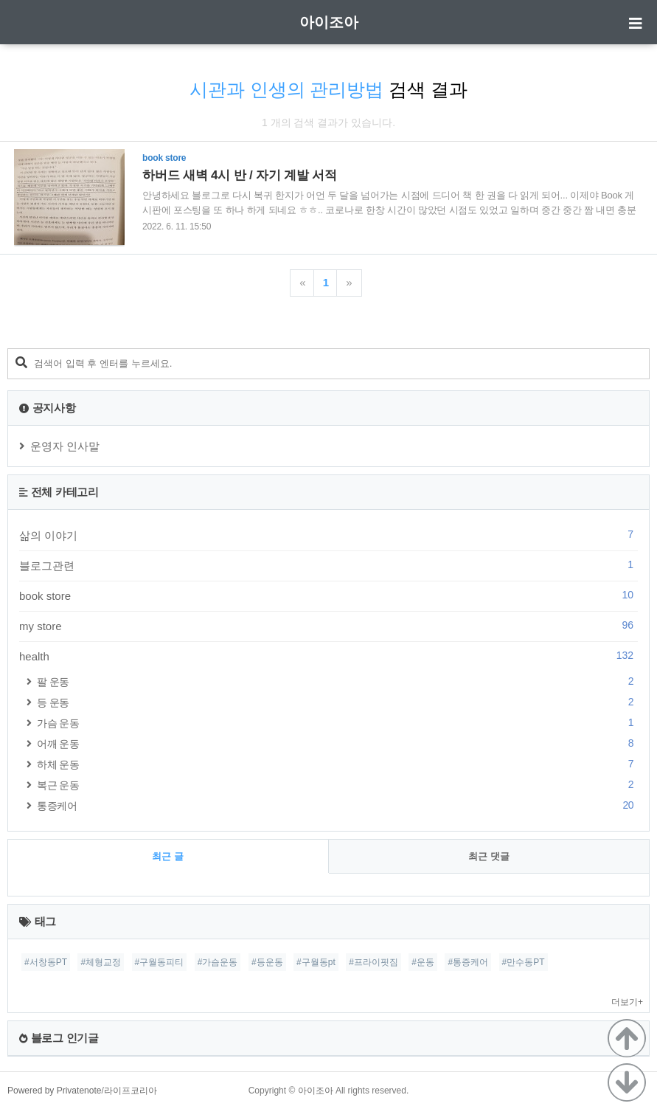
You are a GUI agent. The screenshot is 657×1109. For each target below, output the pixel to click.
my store (328, 625)
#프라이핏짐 (373, 962)
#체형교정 (100, 962)
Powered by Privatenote (54, 1090)
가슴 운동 (337, 722)
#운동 (422, 962)
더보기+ (627, 1002)
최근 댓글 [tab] (489, 856)
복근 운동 (337, 784)
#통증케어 (468, 962)
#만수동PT (523, 962)
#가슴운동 (218, 962)
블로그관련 (328, 565)
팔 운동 (337, 681)
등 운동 (337, 702)
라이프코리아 (130, 1090)
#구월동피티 (159, 962)
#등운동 (267, 962)
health (328, 656)
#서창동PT (45, 962)
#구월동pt (316, 962)
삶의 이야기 (328, 535)
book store (328, 595)
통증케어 (337, 805)
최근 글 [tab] (168, 856)
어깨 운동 (337, 743)
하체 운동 (337, 764)
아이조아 (328, 22)
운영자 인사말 (65, 446)
